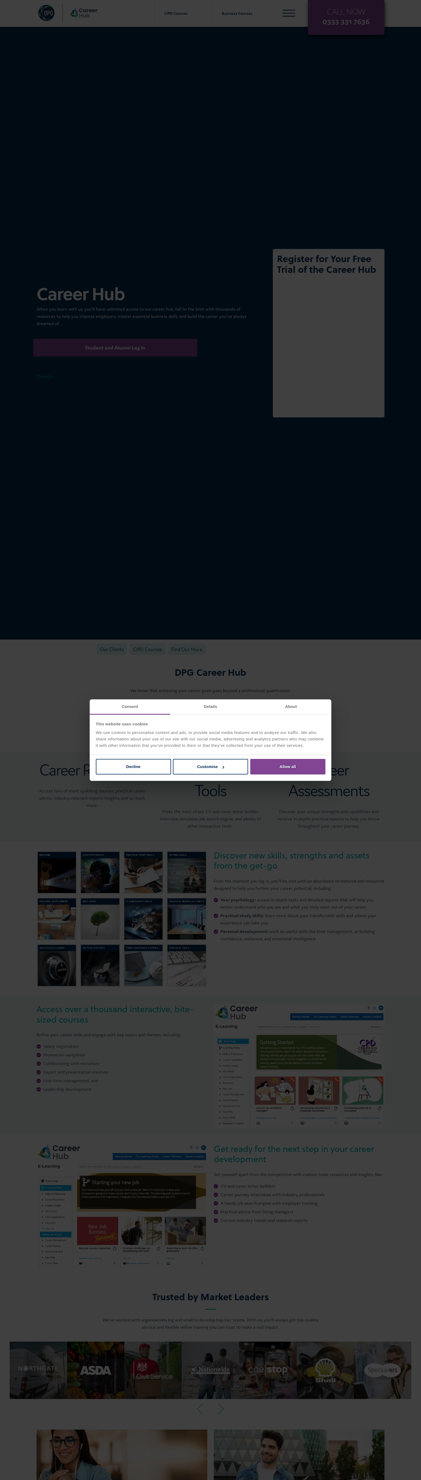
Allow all (288, 766)
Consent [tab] (130, 706)
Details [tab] (210, 706)
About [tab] (291, 706)
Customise (210, 766)
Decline (133, 766)
